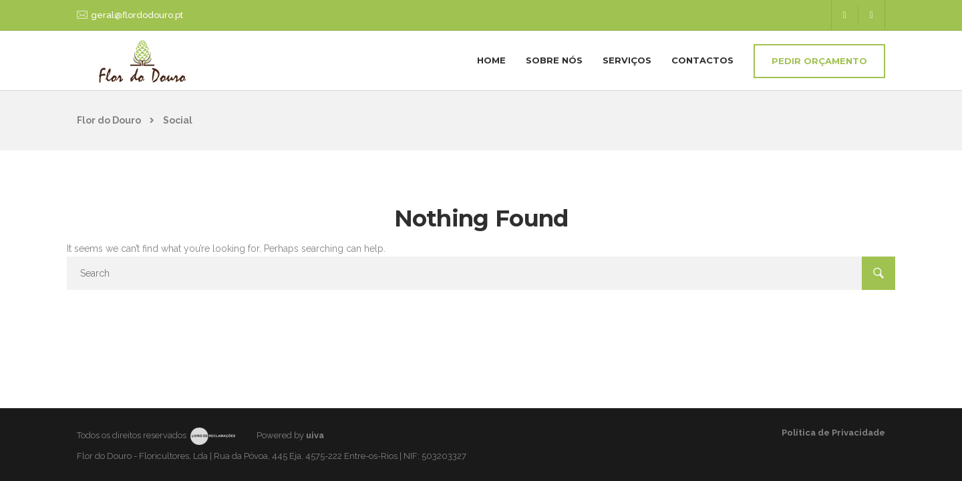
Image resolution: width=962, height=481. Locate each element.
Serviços (627, 60)
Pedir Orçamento (819, 60)
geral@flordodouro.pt (137, 15)
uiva (315, 435)
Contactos (702, 60)
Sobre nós (554, 60)
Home (491, 60)
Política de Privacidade (833, 433)
